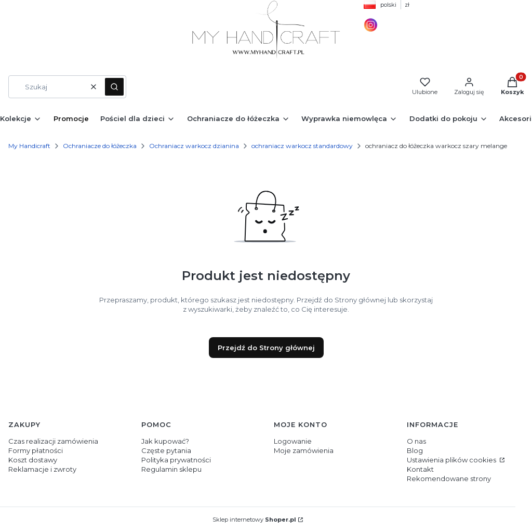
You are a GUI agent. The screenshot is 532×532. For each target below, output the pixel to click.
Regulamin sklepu (171, 469)
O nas (416, 441)
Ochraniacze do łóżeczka (100, 146)
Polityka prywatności (176, 460)
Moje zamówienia (304, 450)
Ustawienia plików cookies (452, 460)
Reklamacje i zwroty (42, 469)
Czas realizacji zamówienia (53, 441)
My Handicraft (29, 146)
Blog (415, 450)
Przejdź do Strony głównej (266, 347)
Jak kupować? (165, 441)
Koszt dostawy (32, 460)
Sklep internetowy (254, 519)
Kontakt (420, 469)
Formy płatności (35, 450)
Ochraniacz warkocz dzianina (194, 146)
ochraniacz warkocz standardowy (302, 146)
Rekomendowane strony (449, 478)
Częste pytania (166, 450)
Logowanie (293, 441)
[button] (114, 87)
